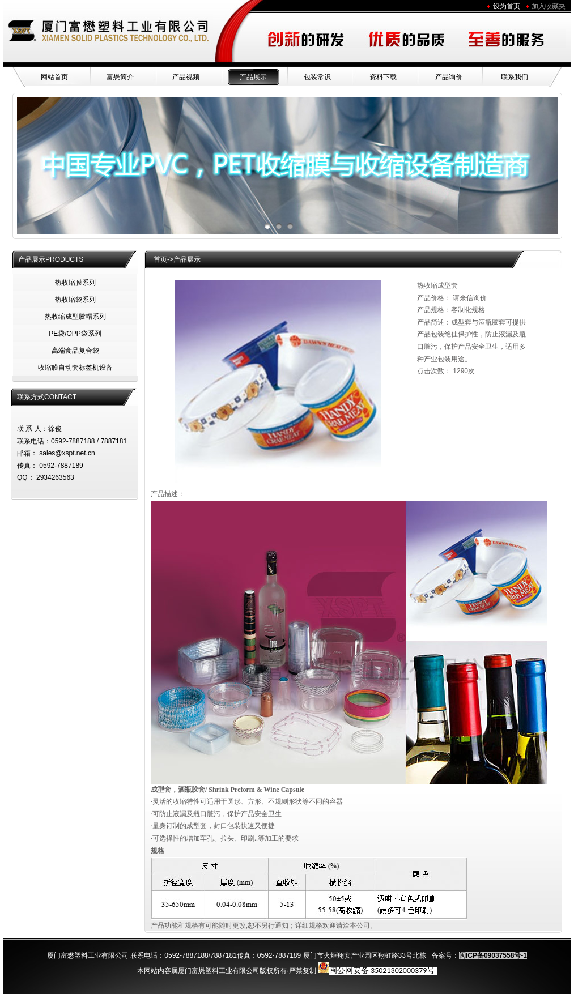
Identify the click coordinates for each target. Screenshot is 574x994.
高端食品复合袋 (75, 351)
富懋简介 (120, 77)
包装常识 (317, 77)
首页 (160, 259)
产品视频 (185, 77)
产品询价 (448, 77)
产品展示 (253, 77)
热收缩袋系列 (75, 300)
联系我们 (514, 77)
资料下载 (383, 77)
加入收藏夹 (549, 6)
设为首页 (506, 6)
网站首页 (54, 77)
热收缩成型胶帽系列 (75, 317)
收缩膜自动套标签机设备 (75, 368)
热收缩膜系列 (75, 283)
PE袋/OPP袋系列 (75, 334)
